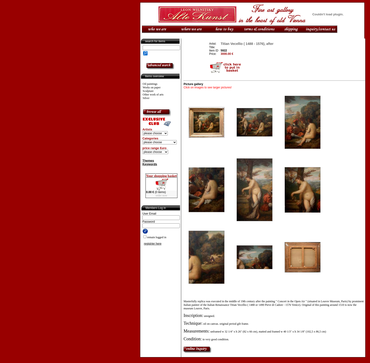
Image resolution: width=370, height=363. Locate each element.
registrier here (152, 243)
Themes (148, 160)
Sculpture (148, 91)
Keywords (149, 164)
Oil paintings (150, 84)
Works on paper (152, 87)
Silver (146, 98)
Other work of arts (153, 94)
